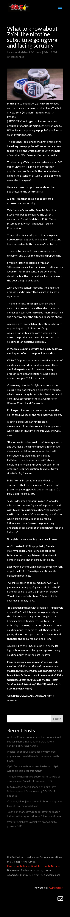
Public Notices (51, 866)
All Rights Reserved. (24, 861)
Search (57, 718)
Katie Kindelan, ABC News (25, 52)
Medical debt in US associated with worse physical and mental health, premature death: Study (33, 756)
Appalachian (56, 887)
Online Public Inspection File (23, 866)
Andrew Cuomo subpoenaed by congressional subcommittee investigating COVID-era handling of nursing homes (34, 741)
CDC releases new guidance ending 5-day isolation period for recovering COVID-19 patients (31, 791)
